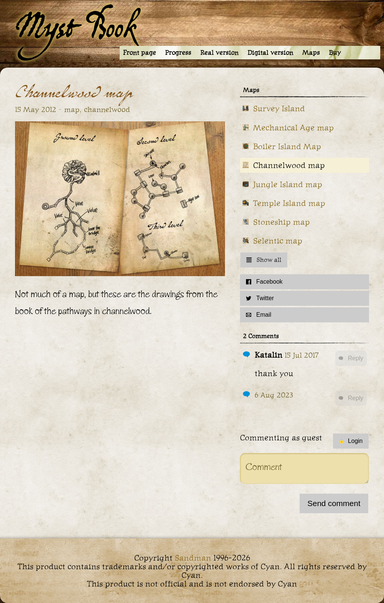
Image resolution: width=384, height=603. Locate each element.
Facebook (264, 281)
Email (258, 314)
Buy (335, 52)
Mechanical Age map (293, 127)
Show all (263, 259)
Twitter (260, 298)
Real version (219, 52)
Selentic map (277, 240)
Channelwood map (289, 165)
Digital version (270, 52)
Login (351, 441)
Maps (311, 52)
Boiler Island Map (287, 146)
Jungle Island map (287, 184)
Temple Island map (289, 203)
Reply (351, 358)
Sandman (193, 557)
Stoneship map (281, 222)
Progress (178, 52)
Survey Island (279, 108)
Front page (139, 52)
